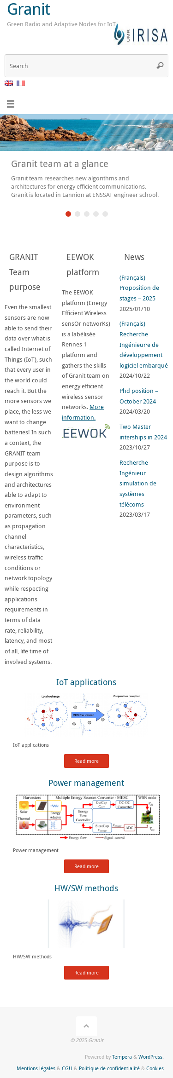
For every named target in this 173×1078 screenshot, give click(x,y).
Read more (86, 761)
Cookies (155, 1068)
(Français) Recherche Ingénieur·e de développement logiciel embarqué (143, 344)
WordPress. (151, 1056)
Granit (28, 9)
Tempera (122, 1056)
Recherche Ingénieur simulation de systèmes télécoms (137, 483)
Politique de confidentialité (109, 1068)
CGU (67, 1068)
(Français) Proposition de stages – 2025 (139, 288)
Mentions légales (36, 1068)
